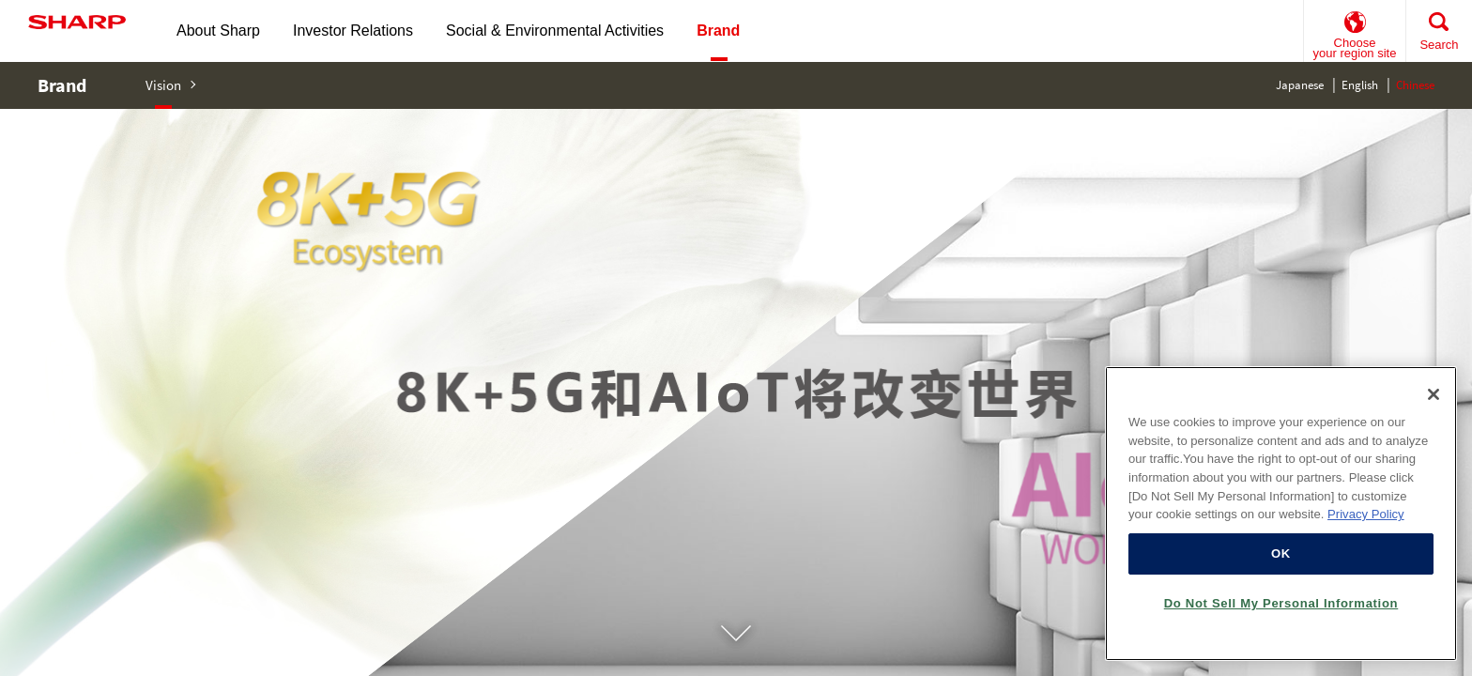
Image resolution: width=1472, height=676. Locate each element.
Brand (62, 85)
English (1360, 85)
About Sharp (218, 30)
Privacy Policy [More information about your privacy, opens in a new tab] (1365, 514)
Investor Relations (353, 30)
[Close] (1433, 394)
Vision (163, 85)
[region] (1281, 513)
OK (1281, 553)
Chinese (1415, 85)
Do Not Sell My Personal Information (1281, 603)
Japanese (1300, 85)
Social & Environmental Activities (555, 30)
